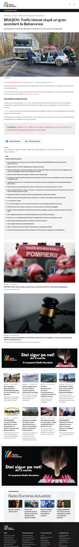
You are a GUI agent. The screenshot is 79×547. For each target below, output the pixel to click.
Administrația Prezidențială (64, 538)
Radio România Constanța (27, 542)
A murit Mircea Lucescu (39, 200)
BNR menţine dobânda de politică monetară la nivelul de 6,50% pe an (39, 220)
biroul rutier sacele (54, 149)
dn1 (48, 149)
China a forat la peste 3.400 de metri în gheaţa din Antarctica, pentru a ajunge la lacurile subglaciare (39, 230)
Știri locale (14, 15)
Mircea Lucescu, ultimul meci (15, 506)
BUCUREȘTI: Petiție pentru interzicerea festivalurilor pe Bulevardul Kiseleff (67, 388)
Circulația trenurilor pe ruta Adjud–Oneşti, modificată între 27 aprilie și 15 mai (49, 420)
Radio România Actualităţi (9, 535)
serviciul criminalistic (9, 151)
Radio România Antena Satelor (10, 540)
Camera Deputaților (63, 545)
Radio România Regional (27, 535)
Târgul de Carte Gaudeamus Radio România (46, 538)
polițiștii (26, 103)
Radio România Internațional (10, 542)
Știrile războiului (44, 545)
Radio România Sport (8, 544)
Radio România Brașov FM (27, 537)
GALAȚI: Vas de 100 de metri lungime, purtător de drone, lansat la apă (39, 174)
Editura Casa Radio (45, 540)
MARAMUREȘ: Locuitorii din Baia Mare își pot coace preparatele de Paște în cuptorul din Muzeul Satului (12, 422)
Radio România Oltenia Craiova (28, 544)
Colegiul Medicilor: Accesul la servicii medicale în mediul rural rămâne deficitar (64, 509)
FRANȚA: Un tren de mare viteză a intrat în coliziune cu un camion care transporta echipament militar (39, 197)
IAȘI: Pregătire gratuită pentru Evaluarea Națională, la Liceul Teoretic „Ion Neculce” (39, 214)
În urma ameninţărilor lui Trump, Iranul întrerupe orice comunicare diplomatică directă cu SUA (39, 203)
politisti (62, 149)
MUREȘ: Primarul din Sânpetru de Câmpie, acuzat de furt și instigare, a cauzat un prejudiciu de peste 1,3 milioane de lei (39, 210)
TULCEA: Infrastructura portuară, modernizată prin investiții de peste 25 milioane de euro (49, 388)
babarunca (18, 149)
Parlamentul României (63, 542)
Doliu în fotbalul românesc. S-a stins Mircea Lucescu (47, 508)
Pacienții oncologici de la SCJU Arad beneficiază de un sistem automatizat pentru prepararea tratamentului (30, 423)
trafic (5, 149)
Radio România (7, 15)
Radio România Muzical (9, 539)
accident (24, 149)
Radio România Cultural (9, 537)
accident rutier (30, 149)
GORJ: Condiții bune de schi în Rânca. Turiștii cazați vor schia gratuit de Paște (39, 226)
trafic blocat (11, 149)
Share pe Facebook (14, 141)
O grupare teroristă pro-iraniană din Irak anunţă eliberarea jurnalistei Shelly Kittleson (39, 194)
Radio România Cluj (26, 540)
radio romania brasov (41, 149)
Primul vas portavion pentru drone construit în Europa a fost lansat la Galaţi (31, 509)
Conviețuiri (43, 535)
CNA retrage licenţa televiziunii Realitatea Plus (39, 223)
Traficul (6, 111)
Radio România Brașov (31, 94)
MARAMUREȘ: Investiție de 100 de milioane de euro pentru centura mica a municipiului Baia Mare (67, 421)
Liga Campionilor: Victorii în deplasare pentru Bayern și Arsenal (39, 166)
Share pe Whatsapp (34, 141)
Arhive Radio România (45, 542)
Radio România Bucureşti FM (28, 539)
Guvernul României (63, 540)
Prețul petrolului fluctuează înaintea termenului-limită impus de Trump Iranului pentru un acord (39, 186)
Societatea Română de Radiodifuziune (64, 536)
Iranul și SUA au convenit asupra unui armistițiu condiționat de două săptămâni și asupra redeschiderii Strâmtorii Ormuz (39, 163)
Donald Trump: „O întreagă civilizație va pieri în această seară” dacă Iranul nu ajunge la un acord (39, 217)
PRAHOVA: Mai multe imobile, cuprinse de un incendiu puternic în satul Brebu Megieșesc (39, 206)
